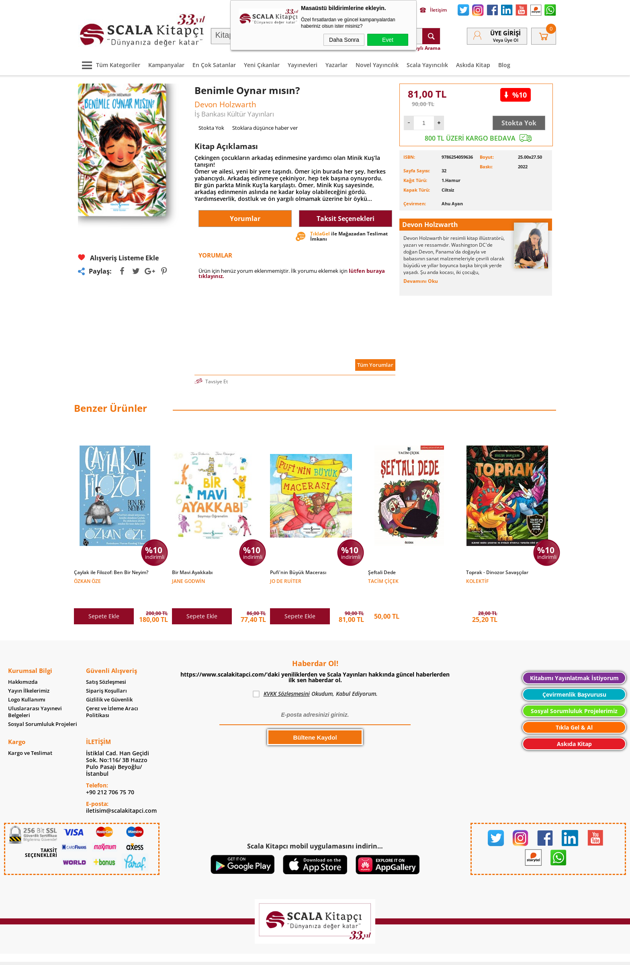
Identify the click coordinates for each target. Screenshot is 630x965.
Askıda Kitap (473, 65)
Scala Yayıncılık (427, 65)
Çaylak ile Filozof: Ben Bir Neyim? (111, 572)
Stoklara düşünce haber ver (265, 127)
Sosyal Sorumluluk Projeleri (42, 707)
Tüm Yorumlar (375, 364)
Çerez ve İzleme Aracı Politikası (112, 695)
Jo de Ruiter (285, 581)
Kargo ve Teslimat (30, 736)
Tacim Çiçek (383, 581)
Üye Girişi (505, 33)
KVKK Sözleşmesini (287, 677)
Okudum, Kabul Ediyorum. (315, 677)
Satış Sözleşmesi (106, 665)
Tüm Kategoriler (109, 65)
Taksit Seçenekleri (345, 218)
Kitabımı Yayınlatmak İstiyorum (574, 661)
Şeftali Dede (382, 572)
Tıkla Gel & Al (574, 710)
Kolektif (477, 581)
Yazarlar (336, 65)
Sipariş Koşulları (106, 674)
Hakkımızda (23, 665)
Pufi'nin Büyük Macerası (298, 572)
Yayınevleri (302, 65)
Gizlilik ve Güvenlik (109, 682)
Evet (387, 40)
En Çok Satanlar (214, 65)
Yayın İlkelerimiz (28, 674)
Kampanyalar (166, 65)
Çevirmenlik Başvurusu (574, 677)
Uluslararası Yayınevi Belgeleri (35, 695)
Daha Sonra (344, 40)
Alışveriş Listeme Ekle (118, 257)
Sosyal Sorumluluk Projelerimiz (574, 694)
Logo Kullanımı (26, 682)
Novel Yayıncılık (377, 65)
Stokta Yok (518, 123)
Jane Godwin (188, 581)
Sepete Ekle (103, 599)
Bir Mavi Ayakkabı (192, 572)
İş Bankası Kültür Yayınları (234, 113)
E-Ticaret (290, 954)
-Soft (272, 954)
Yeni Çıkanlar (262, 65)
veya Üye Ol (505, 40)
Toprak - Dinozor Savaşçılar (497, 572)
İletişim (433, 10)
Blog (504, 65)
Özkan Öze (87, 581)
